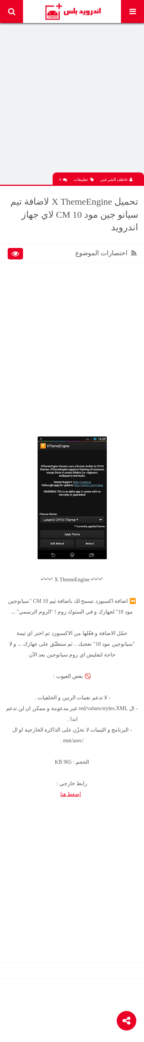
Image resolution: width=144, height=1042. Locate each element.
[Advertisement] (72, 100)
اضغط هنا (70, 794)
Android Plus (73, 11)
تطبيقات (84, 179)
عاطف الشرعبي (116, 179)
